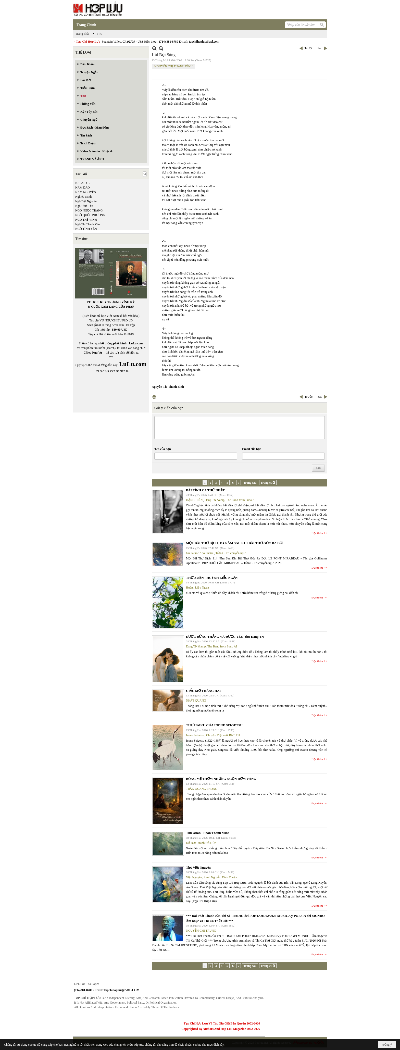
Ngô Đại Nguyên (86, 201)
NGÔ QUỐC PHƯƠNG (90, 215)
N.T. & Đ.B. (82, 183)
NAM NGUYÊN (85, 192)
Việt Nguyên (194, 877)
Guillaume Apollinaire (200, 553)
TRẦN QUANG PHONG (201, 789)
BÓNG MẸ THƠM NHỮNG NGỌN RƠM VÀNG (221, 779)
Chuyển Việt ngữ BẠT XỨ (223, 735)
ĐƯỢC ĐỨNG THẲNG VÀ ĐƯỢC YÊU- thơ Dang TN (225, 637)
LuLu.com (136, 343)
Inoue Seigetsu (195, 735)
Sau (320, 48)
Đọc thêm (317, 532)
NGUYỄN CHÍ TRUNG (201, 930)
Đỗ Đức (191, 843)
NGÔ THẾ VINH (86, 219)
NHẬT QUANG (196, 700)
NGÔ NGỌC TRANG (89, 210)
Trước (308, 48)
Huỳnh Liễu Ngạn (197, 587)
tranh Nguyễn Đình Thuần (220, 877)
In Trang (154, 396)
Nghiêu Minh (83, 196)
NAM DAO (82, 187)
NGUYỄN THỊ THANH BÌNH (173, 66)
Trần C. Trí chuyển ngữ (230, 553)
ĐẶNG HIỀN (194, 500)
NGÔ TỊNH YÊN (86, 229)
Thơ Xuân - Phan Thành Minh (208, 833)
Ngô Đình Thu (84, 206)
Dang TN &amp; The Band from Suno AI (230, 500)
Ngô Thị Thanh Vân (87, 224)
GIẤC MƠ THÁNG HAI (203, 691)
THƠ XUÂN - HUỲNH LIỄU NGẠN (212, 578)
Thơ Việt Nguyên (198, 867)
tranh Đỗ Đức (207, 843)
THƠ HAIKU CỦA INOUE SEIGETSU (214, 725)
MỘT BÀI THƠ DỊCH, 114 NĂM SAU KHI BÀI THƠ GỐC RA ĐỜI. (235, 543)
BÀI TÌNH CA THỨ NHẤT (205, 490)
